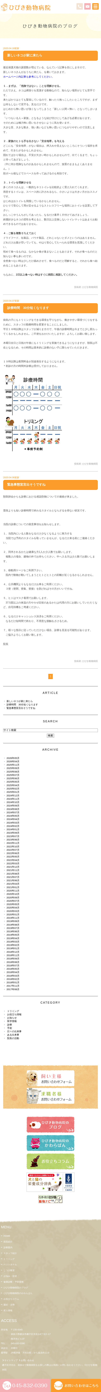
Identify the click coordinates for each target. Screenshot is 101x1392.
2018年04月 (13, 972)
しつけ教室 (9, 1270)
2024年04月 (13, 819)
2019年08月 (13, 924)
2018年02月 (13, 979)
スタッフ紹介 (10, 1253)
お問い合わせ (27, 1360)
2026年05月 (13, 758)
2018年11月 (13, 955)
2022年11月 (13, 843)
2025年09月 (13, 768)
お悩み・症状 (10, 1276)
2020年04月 (13, 907)
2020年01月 (13, 914)
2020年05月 (13, 904)
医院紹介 (8, 1241)
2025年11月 (13, 764)
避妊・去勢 (9, 1304)
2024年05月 (13, 815)
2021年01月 (13, 887)
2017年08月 (13, 989)
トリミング (13, 1011)
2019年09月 (13, 921)
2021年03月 (13, 883)
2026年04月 (13, 761)
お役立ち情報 (14, 1014)
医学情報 (12, 1021)
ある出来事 (13, 1034)
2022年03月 (13, 863)
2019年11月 (13, 917)
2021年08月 (13, 873)
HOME (7, 1236)
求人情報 (8, 1310)
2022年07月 (13, 849)
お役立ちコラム (11, 1299)
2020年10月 (13, 894)
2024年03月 (13, 822)
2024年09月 (13, 805)
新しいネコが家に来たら (24, 55)
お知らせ (12, 1017)
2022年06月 (13, 853)
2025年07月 (13, 775)
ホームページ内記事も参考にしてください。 (28, 76)
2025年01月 (13, 792)
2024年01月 (13, 829)
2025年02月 (13, 788)
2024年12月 (13, 795)
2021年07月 (13, 877)
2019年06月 (13, 931)
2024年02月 (13, 826)
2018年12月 (13, 951)
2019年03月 (13, 941)
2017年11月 (13, 985)
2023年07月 (13, 836)
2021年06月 (13, 880)
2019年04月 (13, 938)
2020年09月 (13, 897)
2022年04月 (13, 860)
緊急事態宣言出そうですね (26, 484)
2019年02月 (13, 945)
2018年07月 (13, 965)
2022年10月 (13, 846)
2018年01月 (13, 982)
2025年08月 (13, 771)
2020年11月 (13, 890)
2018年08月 (13, 962)
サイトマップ (11, 1360)
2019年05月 (13, 934)
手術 (9, 1028)
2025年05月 (13, 781)
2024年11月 (13, 798)
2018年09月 (13, 958)
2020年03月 (13, 911)
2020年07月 (13, 900)
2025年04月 (13, 785)
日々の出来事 (14, 1031)
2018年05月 (13, 968)
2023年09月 (13, 832)
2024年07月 (13, 812)
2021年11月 (13, 870)
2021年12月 (13, 866)
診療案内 (8, 1247)
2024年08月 (13, 809)
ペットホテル (10, 1264)
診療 (9, 1024)
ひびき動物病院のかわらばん (18, 1293)
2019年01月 (13, 948)
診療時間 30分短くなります (28, 308)
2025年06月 (13, 778)
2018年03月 (13, 975)
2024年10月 (13, 802)
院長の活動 (13, 1038)
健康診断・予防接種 (14, 1282)
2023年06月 (13, 839)
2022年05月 (13, 856)
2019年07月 (13, 928)
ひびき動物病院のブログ (16, 1287)
